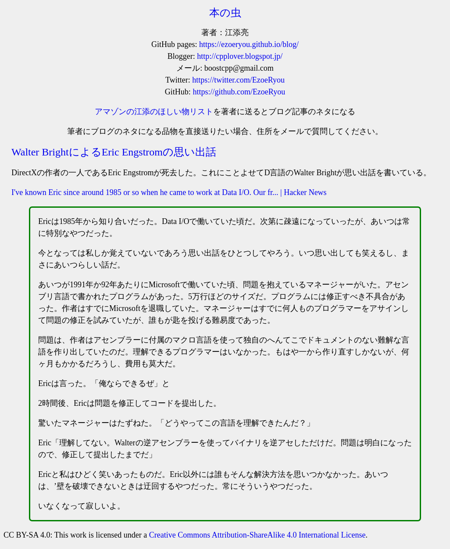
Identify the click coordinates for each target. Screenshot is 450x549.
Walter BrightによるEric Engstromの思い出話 (113, 152)
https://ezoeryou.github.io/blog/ (249, 44)
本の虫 (225, 12)
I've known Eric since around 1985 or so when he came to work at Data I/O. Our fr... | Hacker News (169, 192)
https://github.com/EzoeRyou (239, 91)
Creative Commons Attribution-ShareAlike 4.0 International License (257, 535)
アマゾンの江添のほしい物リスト (154, 111)
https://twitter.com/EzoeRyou (238, 80)
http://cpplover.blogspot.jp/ (239, 56)
